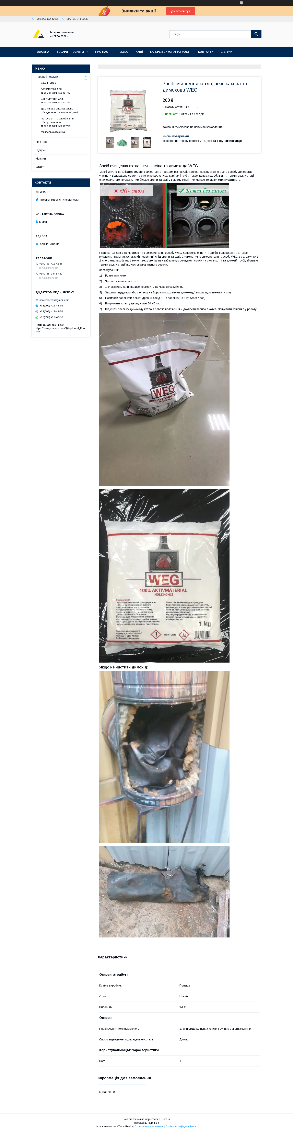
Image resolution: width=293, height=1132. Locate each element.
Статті (40, 166)
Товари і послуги (70, 51)
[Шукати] (256, 34)
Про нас (101, 51)
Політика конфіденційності (181, 1126)
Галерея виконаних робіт (170, 51)
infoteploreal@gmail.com (54, 299)
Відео (123, 51)
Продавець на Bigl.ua (146, 1122)
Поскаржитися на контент (149, 1126)
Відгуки (226, 51)
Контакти (205, 51)
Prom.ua (166, 1119)
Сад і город (48, 82)
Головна (42, 51)
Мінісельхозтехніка (53, 131)
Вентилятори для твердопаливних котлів (55, 100)
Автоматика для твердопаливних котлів (55, 90)
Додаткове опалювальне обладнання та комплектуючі (59, 110)
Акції (139, 51)
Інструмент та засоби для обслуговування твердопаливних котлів (57, 122)
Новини (41, 158)
